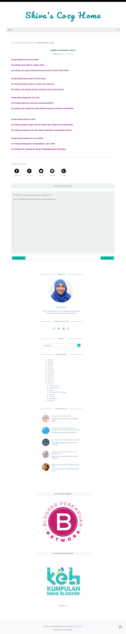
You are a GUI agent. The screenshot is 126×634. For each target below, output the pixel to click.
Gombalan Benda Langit (57, 392)
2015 (49, 377)
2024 (49, 360)
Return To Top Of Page (63, 630)
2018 (49, 371)
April (51, 396)
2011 (49, 384)
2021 (49, 366)
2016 (49, 375)
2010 (49, 401)
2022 (49, 364)
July (50, 390)
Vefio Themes (78, 626)
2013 (49, 379)
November (53, 388)
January (52, 398)
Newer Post (19, 258)
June (51, 394)
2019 (49, 369)
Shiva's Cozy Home (63, 15)
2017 (49, 373)
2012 (49, 381)
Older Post (107, 258)
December (53, 386)
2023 (49, 362)
